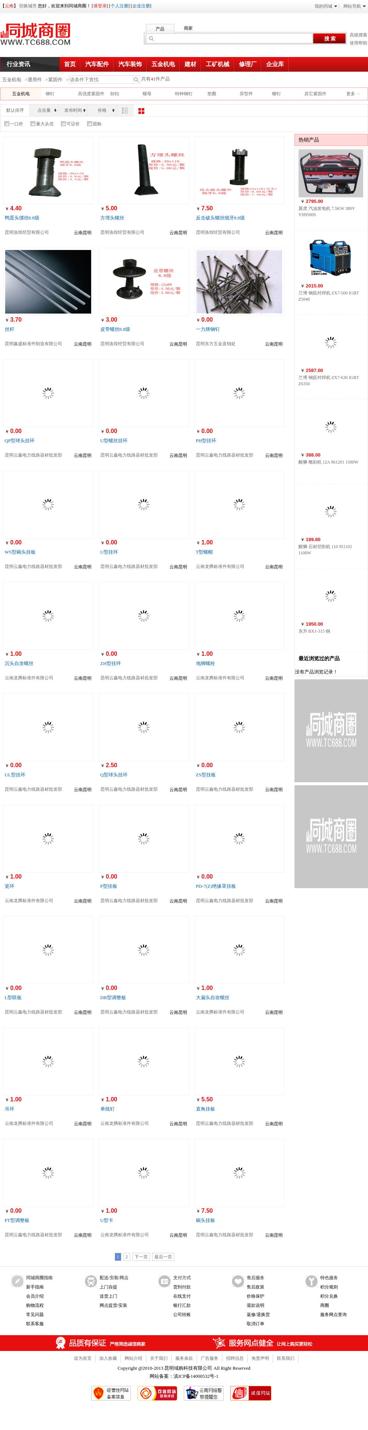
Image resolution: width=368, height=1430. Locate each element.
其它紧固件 (315, 93)
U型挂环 (109, 552)
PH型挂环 (206, 440)
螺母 (147, 93)
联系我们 (285, 1358)
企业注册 (141, 5)
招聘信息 (235, 1358)
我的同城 (326, 6)
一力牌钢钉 (208, 329)
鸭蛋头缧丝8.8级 (22, 218)
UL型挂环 (15, 774)
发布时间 (75, 110)
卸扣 (114, 93)
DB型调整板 (113, 997)
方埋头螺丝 (112, 218)
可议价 (70, 123)
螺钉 (276, 93)
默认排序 (15, 110)
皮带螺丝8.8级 (115, 329)
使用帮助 (358, 43)
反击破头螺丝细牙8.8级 (220, 218)
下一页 (141, 1256)
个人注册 (119, 5)
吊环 (9, 1109)
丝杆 (9, 329)
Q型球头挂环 (114, 774)
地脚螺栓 (205, 663)
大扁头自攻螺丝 (212, 997)
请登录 (100, 5)
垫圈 (211, 93)
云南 (9, 5)
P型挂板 (108, 886)
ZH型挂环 (110, 663)
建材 (190, 64)
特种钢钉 (184, 93)
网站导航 (354, 6)
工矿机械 (217, 64)
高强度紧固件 (91, 93)
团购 (94, 123)
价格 (106, 110)
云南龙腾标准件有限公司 (220, 566)
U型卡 (106, 1220)
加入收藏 (108, 1358)
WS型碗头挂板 (20, 552)
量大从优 (42, 123)
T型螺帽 (204, 552)
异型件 (246, 93)
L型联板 (13, 997)
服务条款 (184, 1358)
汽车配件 (97, 64)
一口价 (13, 123)
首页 (70, 64)
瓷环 (9, 886)
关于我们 (159, 1358)
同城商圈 (42, 37)
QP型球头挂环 (20, 440)
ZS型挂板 (206, 774)
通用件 (35, 79)
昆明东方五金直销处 (216, 343)
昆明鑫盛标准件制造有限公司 (33, 343)
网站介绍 (133, 1358)
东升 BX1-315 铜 (315, 631)
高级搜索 (358, 34)
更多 (350, 93)
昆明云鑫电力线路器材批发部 (33, 455)
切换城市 (28, 5)
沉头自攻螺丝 (19, 663)
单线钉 (107, 1109)
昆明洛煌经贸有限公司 (27, 232)
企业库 (275, 64)
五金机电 (163, 64)
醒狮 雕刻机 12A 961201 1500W (328, 462)
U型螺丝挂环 (114, 440)
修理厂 (248, 64)
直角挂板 (205, 1109)
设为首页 (83, 1358)
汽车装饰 (130, 64)
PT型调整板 (17, 1220)
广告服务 (209, 1358)
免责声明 (260, 1358)
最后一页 (163, 1256)
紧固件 (55, 79)
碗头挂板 (205, 1220)
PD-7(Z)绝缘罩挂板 (216, 886)
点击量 (47, 110)
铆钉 (50, 93)
